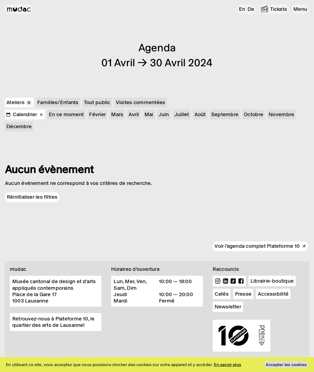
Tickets (278, 9)
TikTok (233, 281)
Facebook (241, 281)
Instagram (218, 281)
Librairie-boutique (272, 281)
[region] (157, 364)
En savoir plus (227, 364)
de (251, 9)
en (242, 9)
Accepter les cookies (286, 364)
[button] (300, 9)
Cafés (222, 294)
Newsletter (228, 306)
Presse (243, 294)
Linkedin (225, 281)
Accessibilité (273, 294)
